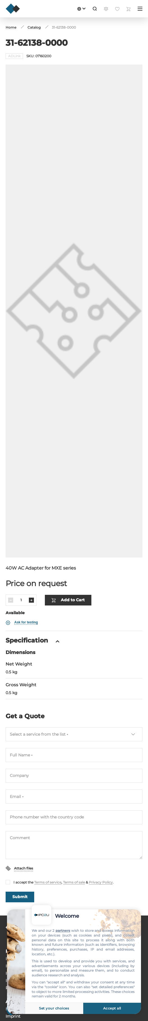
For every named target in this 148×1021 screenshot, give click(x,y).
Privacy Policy (101, 853)
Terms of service (47, 853)
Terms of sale (74, 853)
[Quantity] (21, 571)
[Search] (95, 8)
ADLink (14, 56)
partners (62, 930)
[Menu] (140, 9)
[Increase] (31, 571)
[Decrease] (10, 571)
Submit (19, 867)
